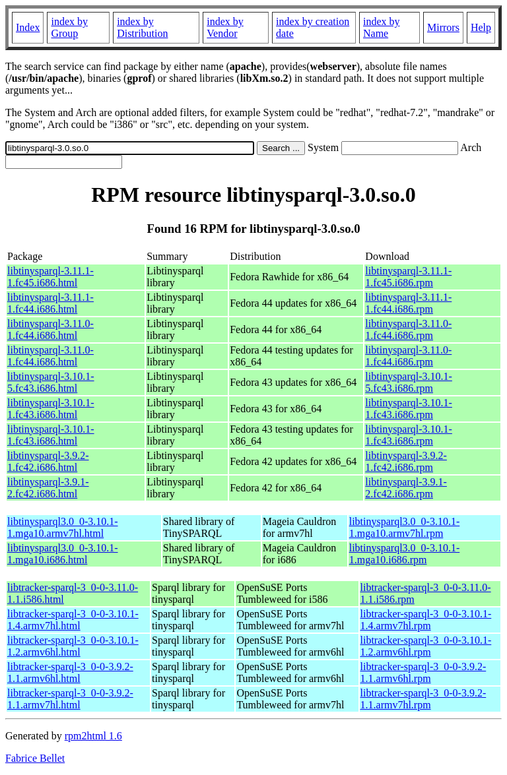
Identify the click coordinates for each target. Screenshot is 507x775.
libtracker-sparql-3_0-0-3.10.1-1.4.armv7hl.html (73, 619)
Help (481, 27)
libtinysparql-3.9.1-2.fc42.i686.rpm (406, 487)
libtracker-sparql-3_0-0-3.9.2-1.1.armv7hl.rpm (423, 698)
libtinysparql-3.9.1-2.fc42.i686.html (48, 487)
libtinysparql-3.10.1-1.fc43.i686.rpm (408, 408)
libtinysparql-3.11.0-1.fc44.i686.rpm (408, 329)
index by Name (381, 27)
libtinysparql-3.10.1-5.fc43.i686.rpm (408, 382)
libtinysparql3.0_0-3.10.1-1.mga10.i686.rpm (404, 553)
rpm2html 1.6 (93, 735)
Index (28, 27)
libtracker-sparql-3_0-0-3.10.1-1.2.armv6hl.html (73, 646)
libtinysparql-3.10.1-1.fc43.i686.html (50, 408)
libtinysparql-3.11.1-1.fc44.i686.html (50, 303)
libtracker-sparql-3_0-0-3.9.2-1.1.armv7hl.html (70, 698)
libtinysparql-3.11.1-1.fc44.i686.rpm (408, 303)
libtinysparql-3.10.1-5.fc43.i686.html (50, 382)
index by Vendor (225, 27)
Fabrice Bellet (35, 758)
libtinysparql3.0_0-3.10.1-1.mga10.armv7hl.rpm (404, 527)
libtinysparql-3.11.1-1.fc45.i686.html (50, 276)
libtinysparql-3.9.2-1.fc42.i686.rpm (406, 461)
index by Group (69, 27)
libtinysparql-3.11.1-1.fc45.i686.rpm (408, 276)
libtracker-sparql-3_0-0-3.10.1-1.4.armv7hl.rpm (426, 619)
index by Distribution (142, 27)
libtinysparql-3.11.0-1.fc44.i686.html (50, 329)
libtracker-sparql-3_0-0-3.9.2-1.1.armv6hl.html (70, 672)
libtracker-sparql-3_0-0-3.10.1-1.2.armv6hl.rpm (426, 646)
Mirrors (443, 27)
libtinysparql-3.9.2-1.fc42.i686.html (48, 461)
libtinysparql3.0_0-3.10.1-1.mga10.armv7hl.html (62, 527)
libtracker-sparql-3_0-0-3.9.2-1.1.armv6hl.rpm (423, 672)
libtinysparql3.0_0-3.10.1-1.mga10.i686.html (62, 553)
